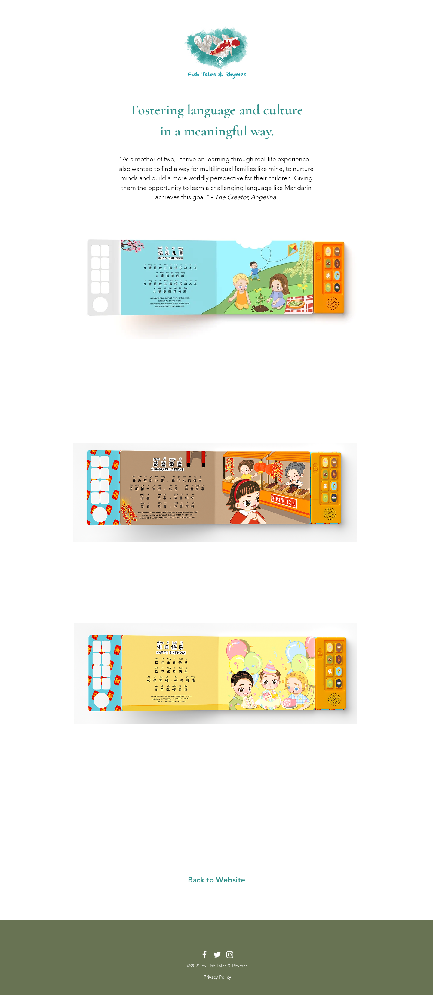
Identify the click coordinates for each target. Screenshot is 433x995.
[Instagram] (230, 954)
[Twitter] (217, 954)
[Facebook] (204, 954)
